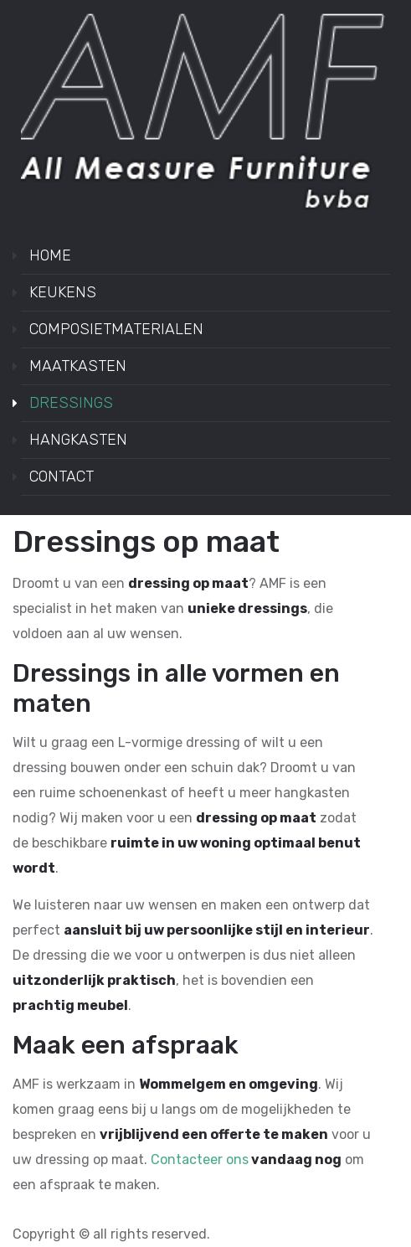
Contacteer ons (200, 1159)
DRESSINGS (71, 403)
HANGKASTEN (78, 439)
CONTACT (61, 476)
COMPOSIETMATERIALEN (116, 329)
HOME (50, 255)
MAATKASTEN (77, 366)
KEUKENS (62, 292)
